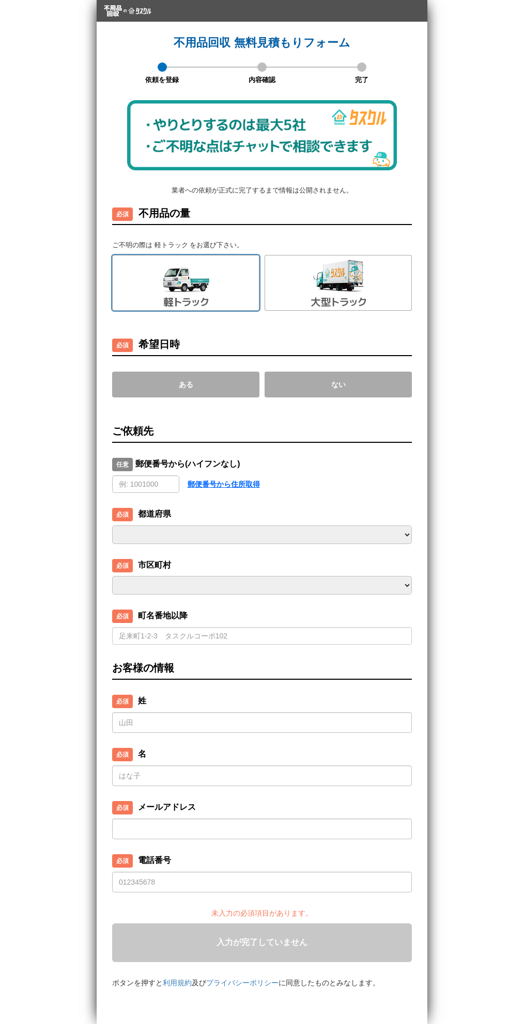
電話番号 (154, 860)
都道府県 (154, 513)
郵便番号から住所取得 (224, 484)
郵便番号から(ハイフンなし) (187, 463)
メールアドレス (167, 807)
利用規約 (177, 983)
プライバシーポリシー (242, 983)
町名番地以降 (163, 615)
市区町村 (154, 565)
